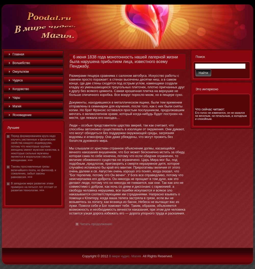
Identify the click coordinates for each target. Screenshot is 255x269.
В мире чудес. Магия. (125, 256)
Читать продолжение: (96, 224)
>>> (30, 160)
